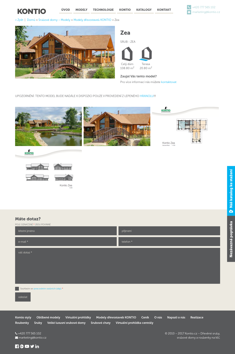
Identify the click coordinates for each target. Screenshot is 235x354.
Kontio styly (23, 317)
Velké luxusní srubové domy (66, 323)
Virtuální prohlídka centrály (134, 323)
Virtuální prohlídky (78, 317)
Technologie (103, 9)
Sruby (38, 323)
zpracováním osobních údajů (47, 288)
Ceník (145, 317)
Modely (81, 9)
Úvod (65, 9)
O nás (158, 317)
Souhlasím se (41, 288)
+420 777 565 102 (203, 7)
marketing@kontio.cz (206, 12)
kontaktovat (168, 82)
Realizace (196, 317)
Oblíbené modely (48, 317)
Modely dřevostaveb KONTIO (116, 317)
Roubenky (22, 323)
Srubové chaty (101, 323)
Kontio (125, 9)
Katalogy (144, 9)
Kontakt (164, 9)
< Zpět (19, 20)
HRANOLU (147, 96)
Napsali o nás (176, 317)
